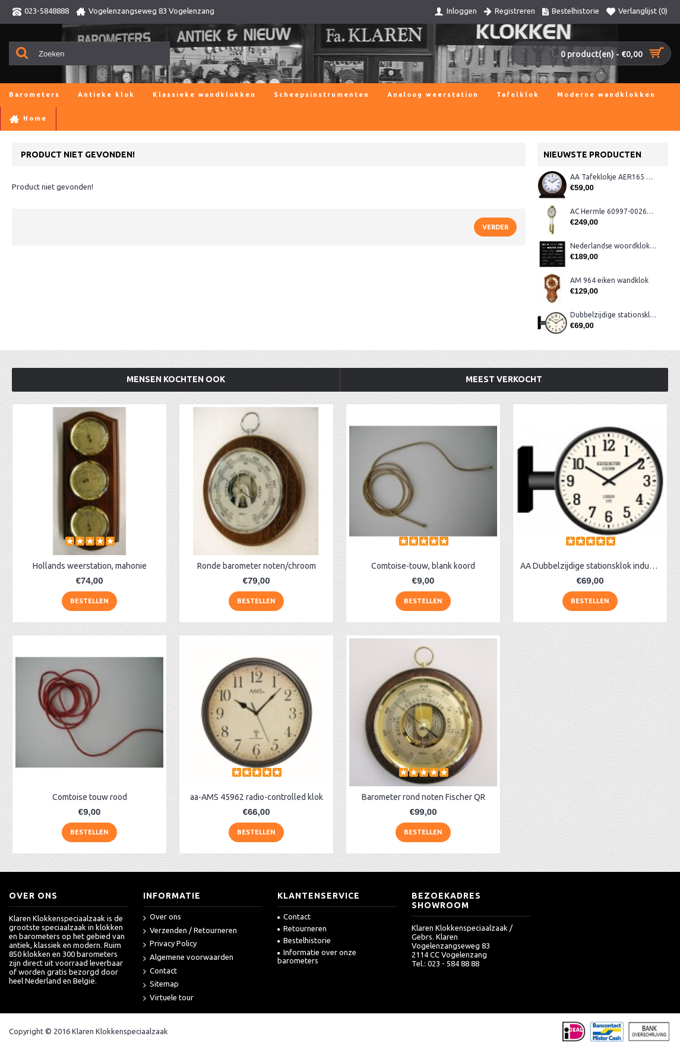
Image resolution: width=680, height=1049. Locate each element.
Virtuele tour (168, 998)
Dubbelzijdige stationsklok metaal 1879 (613, 315)
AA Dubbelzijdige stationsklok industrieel (592, 566)
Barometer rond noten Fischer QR (423, 797)
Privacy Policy (170, 944)
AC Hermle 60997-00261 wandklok (613, 211)
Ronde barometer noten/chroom (256, 566)
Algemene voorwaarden (188, 958)
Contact (160, 971)
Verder (495, 227)
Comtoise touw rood (89, 797)
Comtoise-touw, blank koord (423, 566)
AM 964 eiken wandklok (609, 280)
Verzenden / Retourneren (190, 931)
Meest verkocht (504, 379)
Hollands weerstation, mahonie (90, 566)
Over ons (162, 917)
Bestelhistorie (304, 940)
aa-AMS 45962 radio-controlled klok (256, 797)
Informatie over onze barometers (316, 956)
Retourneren (302, 928)
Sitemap (161, 984)
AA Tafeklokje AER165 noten (613, 177)
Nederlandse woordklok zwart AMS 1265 (613, 246)
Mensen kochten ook (175, 379)
